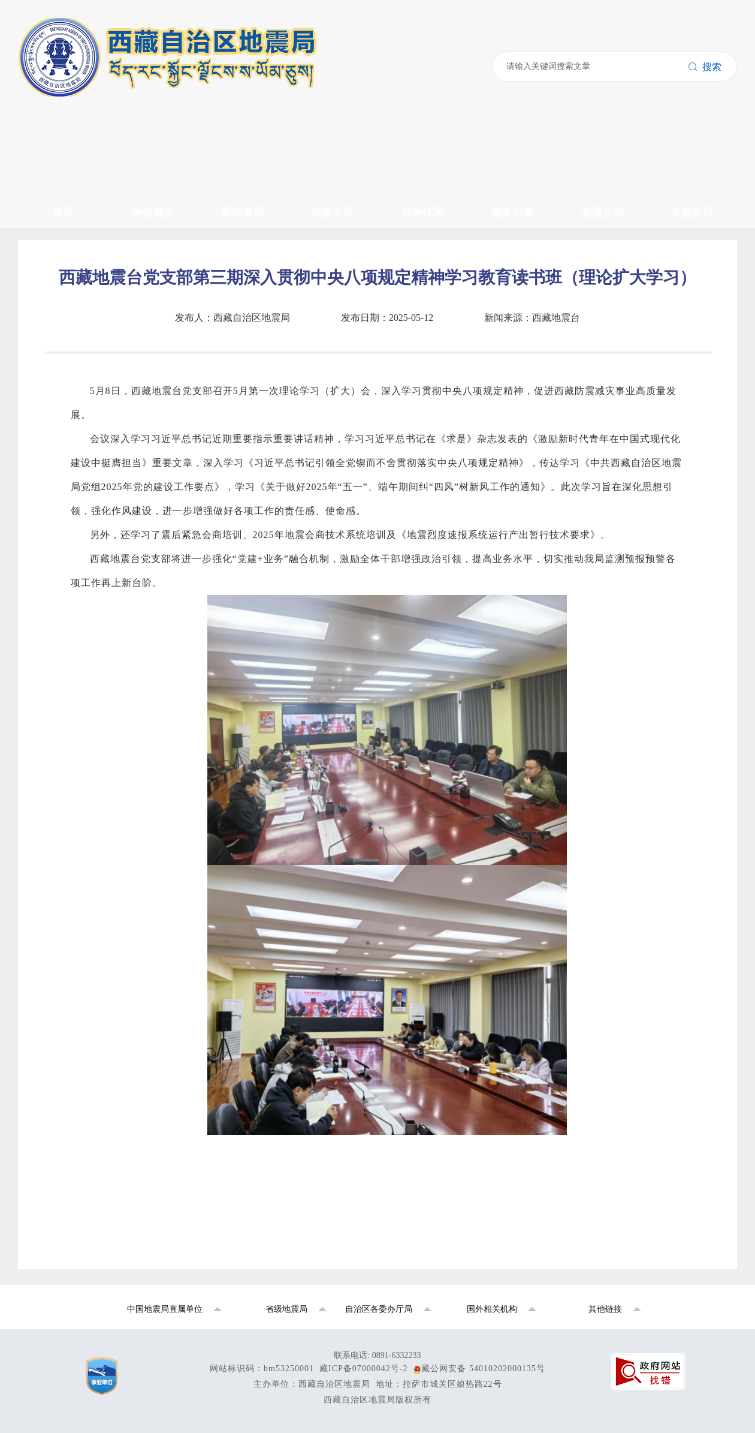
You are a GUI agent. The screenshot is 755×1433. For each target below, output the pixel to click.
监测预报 (72, 272)
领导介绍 (72, 83)
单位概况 (48, 70)
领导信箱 (72, 335)
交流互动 (48, 310)
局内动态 (72, 146)
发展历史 (72, 96)
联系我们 (72, 360)
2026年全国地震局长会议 (105, 473)
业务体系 (48, 259)
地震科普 (72, 373)
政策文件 (72, 196)
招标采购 (72, 222)
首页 (38, 58)
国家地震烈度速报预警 (101, 511)
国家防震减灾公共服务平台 (110, 410)
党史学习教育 (81, 486)
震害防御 (72, 285)
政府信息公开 (81, 234)
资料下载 (72, 247)
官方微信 (72, 348)
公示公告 (72, 209)
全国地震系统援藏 (91, 499)
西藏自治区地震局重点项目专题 (120, 423)
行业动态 (72, 159)
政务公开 (48, 184)
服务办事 (48, 297)
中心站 (67, 121)
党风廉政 (72, 171)
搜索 (17, 35)
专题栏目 (48, 398)
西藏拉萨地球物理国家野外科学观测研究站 (144, 436)
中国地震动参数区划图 (101, 461)
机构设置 (72, 108)
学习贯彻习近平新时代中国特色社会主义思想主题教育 (168, 448)
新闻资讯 (48, 133)
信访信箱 (72, 385)
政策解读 (72, 322)
